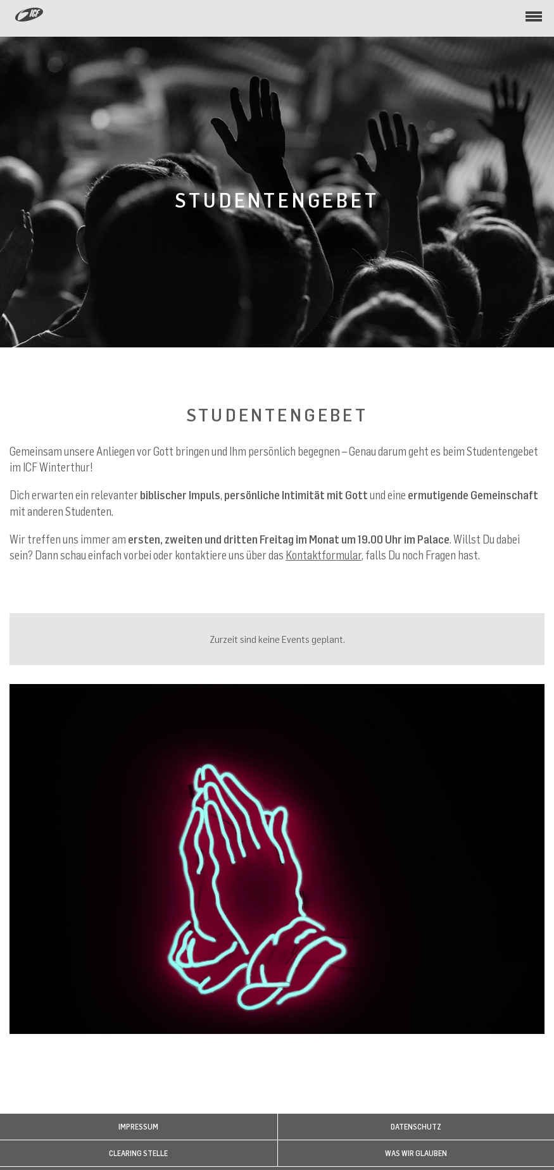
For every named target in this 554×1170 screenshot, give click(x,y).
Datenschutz (416, 1126)
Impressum (138, 1126)
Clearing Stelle (138, 1153)
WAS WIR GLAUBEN (416, 1153)
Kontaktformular (324, 555)
